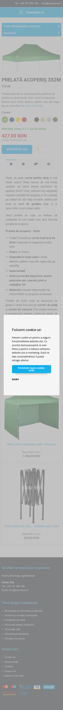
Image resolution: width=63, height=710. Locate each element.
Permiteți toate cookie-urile (31, 369)
